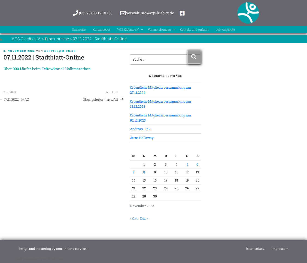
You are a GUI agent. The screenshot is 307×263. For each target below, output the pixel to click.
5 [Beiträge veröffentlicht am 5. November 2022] (187, 164)
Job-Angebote (242, 30)
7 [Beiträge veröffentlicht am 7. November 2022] (134, 172)
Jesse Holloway (142, 137)
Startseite (61, 30)
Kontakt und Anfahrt (203, 30)
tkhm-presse (18, 39)
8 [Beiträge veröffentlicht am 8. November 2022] (144, 172)
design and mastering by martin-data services (52, 249)
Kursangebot (89, 30)
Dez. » (144, 218)
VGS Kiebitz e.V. (124, 30)
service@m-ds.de (60, 51)
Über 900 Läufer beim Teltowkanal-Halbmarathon (47, 68)
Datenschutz (255, 249)
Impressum (280, 249)
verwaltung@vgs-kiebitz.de (150, 12)
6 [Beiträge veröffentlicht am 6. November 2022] (197, 164)
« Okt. (134, 218)
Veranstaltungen (162, 30)
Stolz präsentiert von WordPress (39, 259)
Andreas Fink (140, 129)
